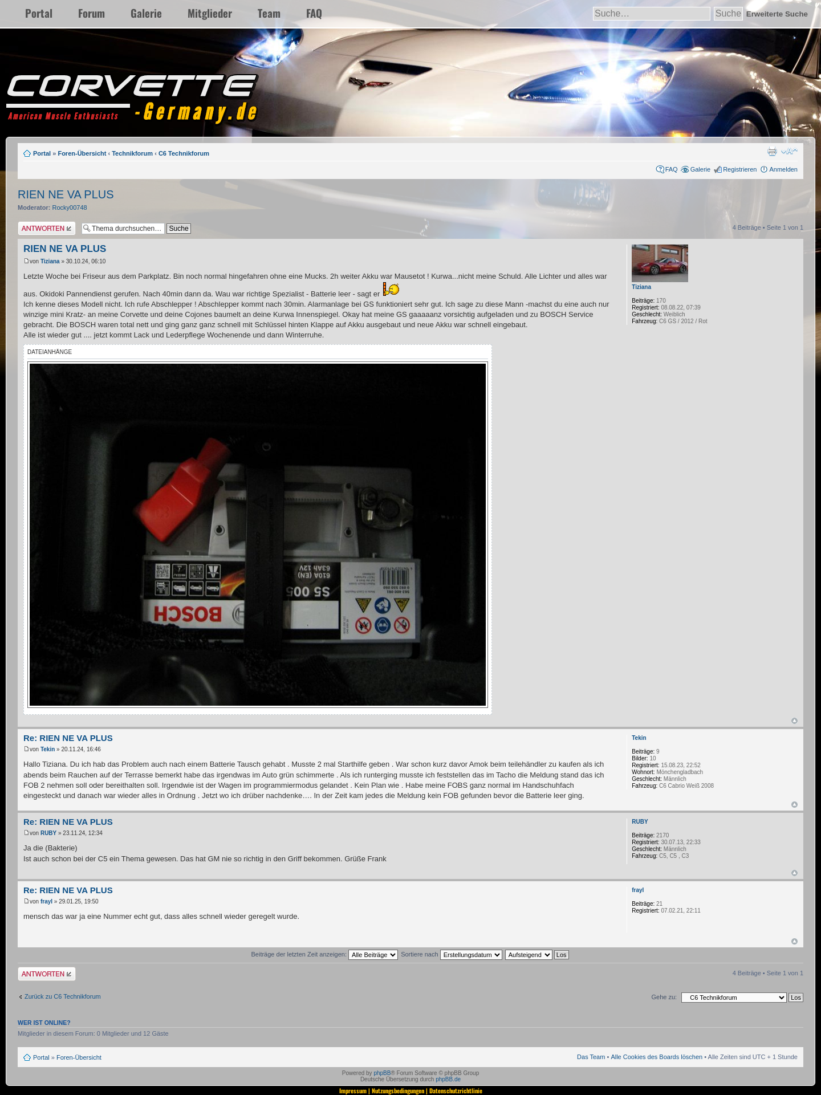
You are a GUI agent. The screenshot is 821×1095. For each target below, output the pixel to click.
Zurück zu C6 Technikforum (63, 996)
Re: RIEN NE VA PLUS (68, 738)
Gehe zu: (664, 997)
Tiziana (50, 261)
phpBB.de (448, 1079)
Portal (38, 13)
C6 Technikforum (183, 153)
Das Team (591, 1056)
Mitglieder (210, 13)
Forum (91, 13)
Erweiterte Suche (777, 14)
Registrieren (740, 169)
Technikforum (132, 153)
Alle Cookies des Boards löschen (656, 1056)
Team (269, 13)
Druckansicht (772, 151)
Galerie (146, 13)
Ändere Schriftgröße (789, 151)
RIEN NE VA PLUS (66, 194)
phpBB (382, 1073)
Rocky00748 (69, 207)
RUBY (48, 833)
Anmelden (783, 169)
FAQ (314, 13)
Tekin (47, 749)
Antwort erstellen (47, 228)
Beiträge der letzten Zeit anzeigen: (324, 954)
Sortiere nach (451, 954)
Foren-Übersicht (82, 153)
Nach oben (794, 721)
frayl (46, 901)
